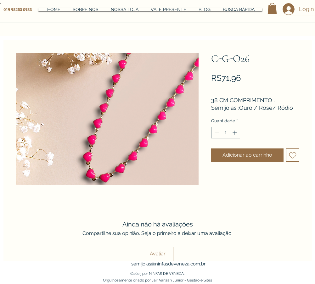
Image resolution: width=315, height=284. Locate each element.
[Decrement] (216, 132)
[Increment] (235, 132)
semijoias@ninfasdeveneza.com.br (168, 264)
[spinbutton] (225, 132)
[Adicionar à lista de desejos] (292, 155)
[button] (272, 8)
